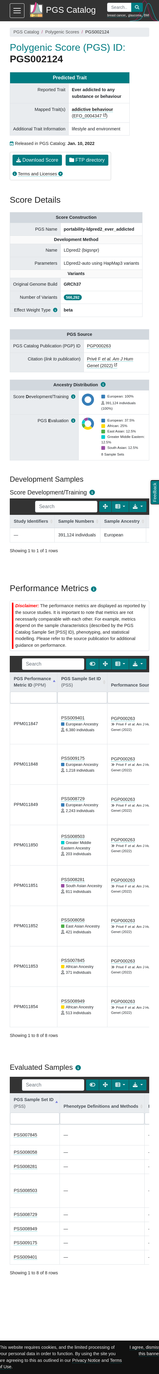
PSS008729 (73, 798)
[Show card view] (92, 664)
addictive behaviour (92, 109)
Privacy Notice (86, 1360)
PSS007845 (73, 960)
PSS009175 (73, 758)
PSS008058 (73, 920)
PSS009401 (73, 717)
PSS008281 (73, 879)
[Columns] (120, 506)
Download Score (37, 160)
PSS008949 (73, 1001)
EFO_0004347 (87, 115)
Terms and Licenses (37, 173)
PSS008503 (73, 836)
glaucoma (134, 15)
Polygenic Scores (62, 31)
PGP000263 (99, 345)
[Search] (66, 506)
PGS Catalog (26, 31)
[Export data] (138, 506)
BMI (146, 15)
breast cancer (116, 15)
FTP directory (87, 160)
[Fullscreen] (105, 506)
